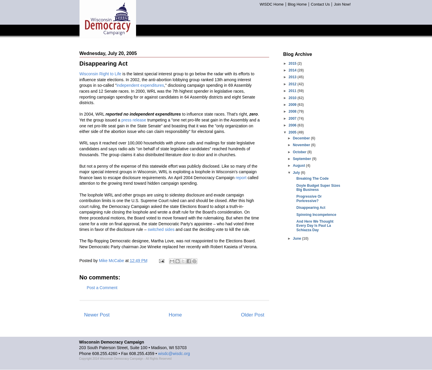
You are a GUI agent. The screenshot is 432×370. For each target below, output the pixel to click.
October (300, 152)
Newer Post (97, 315)
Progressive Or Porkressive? (309, 198)
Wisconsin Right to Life (100, 73)
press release (133, 120)
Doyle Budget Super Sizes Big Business (318, 188)
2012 (293, 84)
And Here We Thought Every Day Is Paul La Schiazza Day (314, 225)
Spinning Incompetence (316, 215)
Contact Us (320, 4)
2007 (293, 118)
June (297, 238)
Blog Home (297, 4)
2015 (293, 63)
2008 (293, 111)
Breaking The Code (312, 178)
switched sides (161, 229)
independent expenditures (140, 85)
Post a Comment (102, 287)
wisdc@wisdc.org (174, 353)
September (302, 159)
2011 (293, 91)
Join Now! (342, 4)
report (241, 177)
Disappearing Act (310, 208)
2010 (293, 98)
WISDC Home (272, 4)
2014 (293, 70)
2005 (293, 132)
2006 (293, 125)
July (297, 173)
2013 (293, 77)
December (302, 138)
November (302, 145)
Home (175, 315)
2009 (293, 105)
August (299, 166)
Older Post (252, 315)
